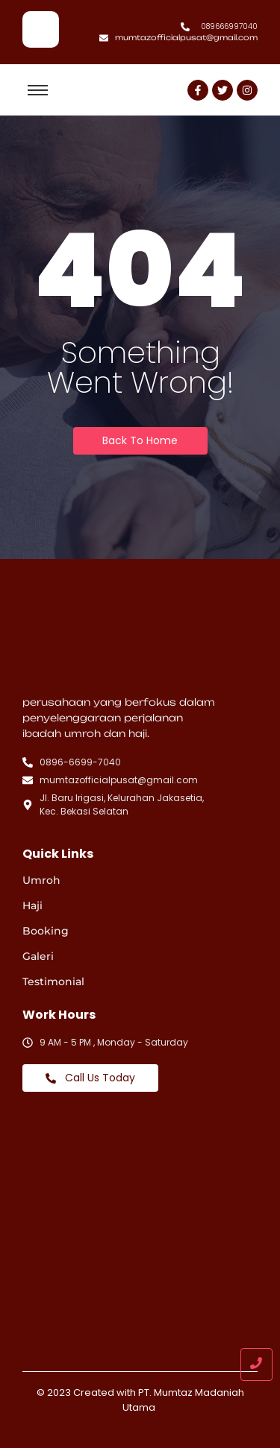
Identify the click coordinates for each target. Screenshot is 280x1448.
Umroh (41, 880)
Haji (32, 905)
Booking (45, 931)
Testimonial (53, 981)
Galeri (38, 956)
